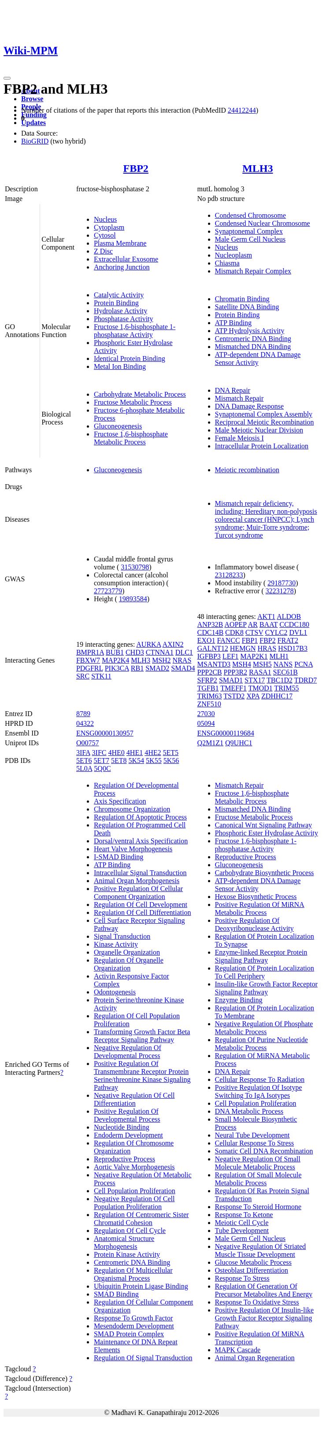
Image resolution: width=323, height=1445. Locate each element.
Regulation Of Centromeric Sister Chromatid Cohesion (141, 1218)
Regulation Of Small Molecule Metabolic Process (258, 1179)
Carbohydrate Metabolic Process (140, 394)
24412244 (242, 110)
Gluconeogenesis (118, 426)
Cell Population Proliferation (134, 1191)
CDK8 (234, 632)
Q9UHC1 (238, 743)
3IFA (83, 752)
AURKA (148, 644)
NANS (283, 664)
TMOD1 (260, 688)
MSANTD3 (214, 664)
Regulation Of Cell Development (140, 904)
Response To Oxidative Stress (257, 1302)
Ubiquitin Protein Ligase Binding (141, 1286)
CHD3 (135, 652)
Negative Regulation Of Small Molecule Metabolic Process (258, 1163)
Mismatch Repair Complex (253, 271)
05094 (206, 723)
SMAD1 (231, 680)
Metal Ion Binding (120, 366)
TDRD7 (305, 680)
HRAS (266, 648)
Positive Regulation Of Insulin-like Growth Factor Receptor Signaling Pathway (264, 1318)
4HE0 (116, 752)
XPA (253, 696)
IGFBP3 (209, 656)
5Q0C (102, 768)
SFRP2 (207, 680)
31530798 (135, 567)
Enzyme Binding (239, 1000)
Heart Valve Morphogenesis (133, 849)
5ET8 (119, 760)
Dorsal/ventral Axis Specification (141, 841)
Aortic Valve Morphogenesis (134, 1167)
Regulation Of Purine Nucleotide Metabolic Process (261, 1043)
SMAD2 (157, 668)
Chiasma (227, 263)
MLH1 (279, 656)
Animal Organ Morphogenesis (136, 880)
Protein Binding (116, 303)
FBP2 (136, 168)
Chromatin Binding (242, 299)
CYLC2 (276, 632)
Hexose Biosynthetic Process (256, 896)
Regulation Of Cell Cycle (130, 1230)
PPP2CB (209, 672)
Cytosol (105, 235)
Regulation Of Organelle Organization (128, 964)
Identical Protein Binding (129, 358)
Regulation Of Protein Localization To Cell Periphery (264, 972)
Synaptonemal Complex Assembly (263, 414)
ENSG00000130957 (105, 733)
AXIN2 (172, 644)
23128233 (229, 575)
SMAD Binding (116, 1294)
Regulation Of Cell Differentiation (142, 912)
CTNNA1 (160, 652)
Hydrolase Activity (120, 311)
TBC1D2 (280, 680)
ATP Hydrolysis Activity (250, 330)
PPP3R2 (235, 672)
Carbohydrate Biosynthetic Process (264, 872)
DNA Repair (232, 390)
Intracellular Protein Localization (261, 446)
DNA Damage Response (249, 406)
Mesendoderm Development (134, 1326)
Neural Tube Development (252, 1135)
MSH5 (262, 664)
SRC (82, 676)
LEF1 (230, 656)
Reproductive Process (124, 1159)
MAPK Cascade (238, 1350)
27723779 (108, 591)
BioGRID (34, 141)
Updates (33, 122)
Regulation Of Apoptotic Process (140, 817)
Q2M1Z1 (210, 743)
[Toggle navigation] (7, 78)
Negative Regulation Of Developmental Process (127, 1051)
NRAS (182, 660)
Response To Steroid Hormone (258, 1206)
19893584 (133, 599)
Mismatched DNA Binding (253, 346)
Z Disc (103, 251)
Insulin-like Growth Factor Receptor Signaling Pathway (266, 988)
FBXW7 (88, 660)
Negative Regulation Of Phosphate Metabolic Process (264, 1027)
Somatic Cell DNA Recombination (264, 1151)
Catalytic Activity (119, 295)
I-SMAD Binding (118, 857)
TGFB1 (208, 688)
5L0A (84, 768)
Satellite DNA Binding (247, 307)
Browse (32, 98)
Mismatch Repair (239, 398)
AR (253, 624)
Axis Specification (120, 801)
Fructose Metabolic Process (133, 402)
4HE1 (134, 752)
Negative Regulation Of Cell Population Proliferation (134, 1202)
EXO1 (206, 640)
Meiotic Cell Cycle (242, 1222)
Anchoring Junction (122, 267)
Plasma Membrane (120, 243)
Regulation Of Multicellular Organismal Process (133, 1274)
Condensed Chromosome (250, 215)
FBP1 (250, 640)
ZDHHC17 (277, 696)
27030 (206, 713)
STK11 (101, 676)
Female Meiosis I (239, 438)
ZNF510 (209, 704)
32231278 (280, 591)
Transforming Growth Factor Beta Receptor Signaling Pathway (142, 1035)
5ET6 (84, 760)
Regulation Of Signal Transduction (143, 1358)
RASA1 (260, 672)
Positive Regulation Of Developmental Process (127, 1115)
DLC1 (184, 652)
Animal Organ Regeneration (255, 1358)
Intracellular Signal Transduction (140, 872)
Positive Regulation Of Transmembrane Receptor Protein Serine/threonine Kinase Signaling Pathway (142, 1075)
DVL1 (298, 632)
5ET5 (171, 752)
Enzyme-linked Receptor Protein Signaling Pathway (261, 956)
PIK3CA (117, 668)
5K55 (154, 760)
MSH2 (161, 660)
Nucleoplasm (233, 255)
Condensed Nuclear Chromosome (262, 223)
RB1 (137, 668)
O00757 (87, 743)
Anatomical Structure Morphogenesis (124, 1242)
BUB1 (115, 652)
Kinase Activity (116, 944)
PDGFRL (89, 668)
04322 (85, 723)
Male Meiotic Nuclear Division (259, 430)
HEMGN (243, 648)
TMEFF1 (233, 688)
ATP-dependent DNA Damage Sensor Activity (258, 358)
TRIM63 (209, 696)
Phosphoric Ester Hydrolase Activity (266, 833)
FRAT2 (288, 640)
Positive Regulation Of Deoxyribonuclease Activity (254, 924)
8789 (83, 713)
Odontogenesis (115, 992)
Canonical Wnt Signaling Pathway (263, 825)
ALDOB (289, 616)
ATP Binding (233, 322)
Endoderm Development (128, 1135)
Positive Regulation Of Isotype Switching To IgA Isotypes (258, 1091)
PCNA (303, 664)
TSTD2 (234, 696)
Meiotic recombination (247, 470)
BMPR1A (90, 652)
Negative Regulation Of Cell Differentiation (134, 1099)
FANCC (228, 640)
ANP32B (210, 624)
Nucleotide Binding (121, 1127)
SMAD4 (183, 668)
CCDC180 (294, 624)
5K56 (171, 760)
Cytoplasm (109, 227)
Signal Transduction (122, 936)
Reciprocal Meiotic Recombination (264, 422)
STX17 (255, 680)
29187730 (281, 583)
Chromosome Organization (132, 809)
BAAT (269, 624)
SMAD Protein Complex (129, 1334)
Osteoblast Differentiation (251, 1270)
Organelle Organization (127, 952)
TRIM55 (286, 688)
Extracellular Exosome (126, 259)
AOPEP (235, 624)
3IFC (99, 752)
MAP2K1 (253, 656)
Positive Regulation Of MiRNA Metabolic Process (259, 908)
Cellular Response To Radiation (259, 1079)
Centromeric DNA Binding (253, 338)
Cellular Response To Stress (254, 1143)
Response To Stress (242, 1278)
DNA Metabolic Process (249, 1111)
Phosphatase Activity (123, 318)
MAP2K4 (115, 660)
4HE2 (153, 752)
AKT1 (266, 616)
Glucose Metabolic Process (253, 1262)
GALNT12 (212, 648)
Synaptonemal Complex (249, 231)
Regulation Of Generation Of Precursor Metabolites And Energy (263, 1290)
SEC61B (285, 672)
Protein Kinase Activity (127, 1254)
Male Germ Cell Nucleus (250, 239)
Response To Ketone (244, 1214)
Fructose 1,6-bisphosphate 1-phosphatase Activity (134, 330)
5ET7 (101, 760)
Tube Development (242, 1230)
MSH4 (241, 664)
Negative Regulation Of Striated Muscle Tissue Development (260, 1250)
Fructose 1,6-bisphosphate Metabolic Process (131, 438)
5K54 (137, 760)
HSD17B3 (293, 648)
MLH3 (257, 168)
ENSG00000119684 (225, 733)
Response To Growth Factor (133, 1318)
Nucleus (105, 219)
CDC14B (210, 632)
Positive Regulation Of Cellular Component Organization (138, 892)
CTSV (254, 632)
